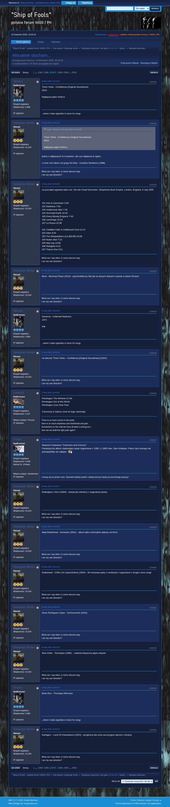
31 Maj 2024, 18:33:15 (51, 688)
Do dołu (15, 73)
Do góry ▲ (157, 800)
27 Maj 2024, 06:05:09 (51, 184)
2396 (46, 72)
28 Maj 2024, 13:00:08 (51, 527)
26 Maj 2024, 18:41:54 (51, 123)
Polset (17, 439)
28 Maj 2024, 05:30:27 (51, 486)
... (36, 72)
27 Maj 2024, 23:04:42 (51, 439)
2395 (40, 72)
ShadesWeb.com (31, 804)
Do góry (15, 768)
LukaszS (18, 392)
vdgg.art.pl (113, 34)
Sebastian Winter (24, 122)
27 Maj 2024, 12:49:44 (51, 270)
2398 (60, 72)
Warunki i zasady (144, 800)
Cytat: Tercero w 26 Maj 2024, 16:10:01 (64, 129)
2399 (65, 72)
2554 (74, 72)
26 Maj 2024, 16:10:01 (51, 81)
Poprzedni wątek (130, 63)
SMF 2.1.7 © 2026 (15, 800)
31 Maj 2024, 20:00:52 (51, 729)
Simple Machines (31, 800)
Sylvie (122, 48)
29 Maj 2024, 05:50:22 (51, 607)
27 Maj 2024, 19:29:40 (51, 311)
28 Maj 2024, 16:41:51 (51, 567)
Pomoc (133, 800)
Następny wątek (149, 63)
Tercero (18, 81)
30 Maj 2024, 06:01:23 (51, 647)
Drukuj (154, 73)
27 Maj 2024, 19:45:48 (51, 352)
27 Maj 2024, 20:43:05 (51, 393)
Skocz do (116, 781)
